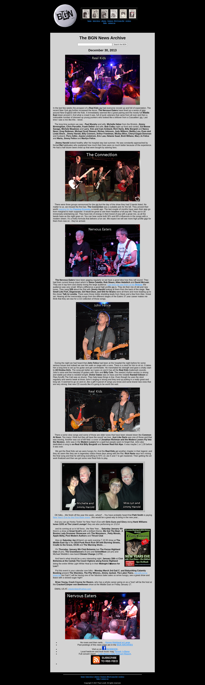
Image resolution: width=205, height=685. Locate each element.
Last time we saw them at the (125, 285)
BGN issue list (119, 21)
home (90, 21)
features (110, 21)
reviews (128, 21)
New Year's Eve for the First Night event (71, 517)
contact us (111, 23)
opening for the (75, 209)
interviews (96, 21)
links (105, 23)
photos (103, 21)
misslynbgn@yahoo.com (79, 589)
